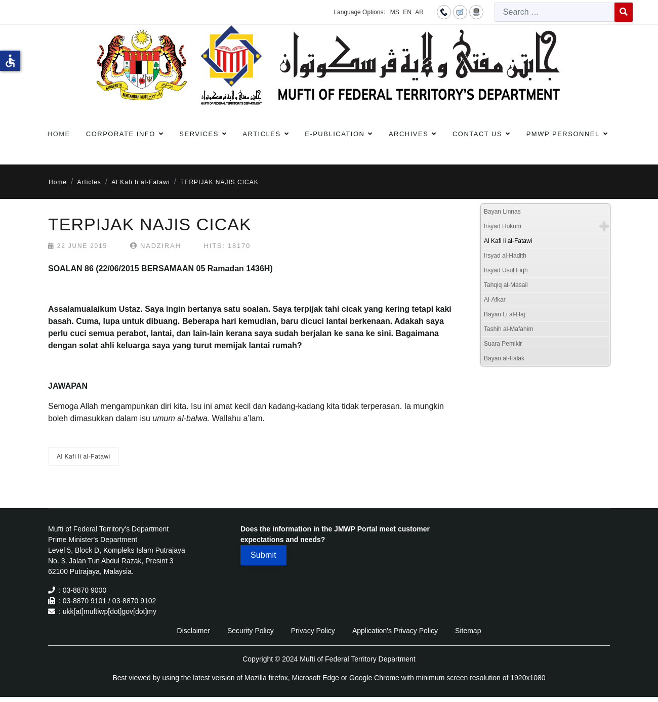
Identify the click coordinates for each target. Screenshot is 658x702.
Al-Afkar (495, 299)
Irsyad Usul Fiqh (506, 270)
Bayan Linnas (502, 211)
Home (59, 134)
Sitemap (468, 631)
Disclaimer (193, 631)
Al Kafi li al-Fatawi (83, 456)
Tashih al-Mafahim (508, 329)
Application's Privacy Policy (395, 631)
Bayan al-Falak (504, 358)
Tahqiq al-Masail (506, 284)
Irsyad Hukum (502, 226)
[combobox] (555, 12)
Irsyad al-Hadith (505, 255)
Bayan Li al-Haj (504, 314)
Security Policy (250, 631)
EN (407, 12)
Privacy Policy (313, 631)
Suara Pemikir (503, 343)
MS (394, 12)
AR (419, 12)
